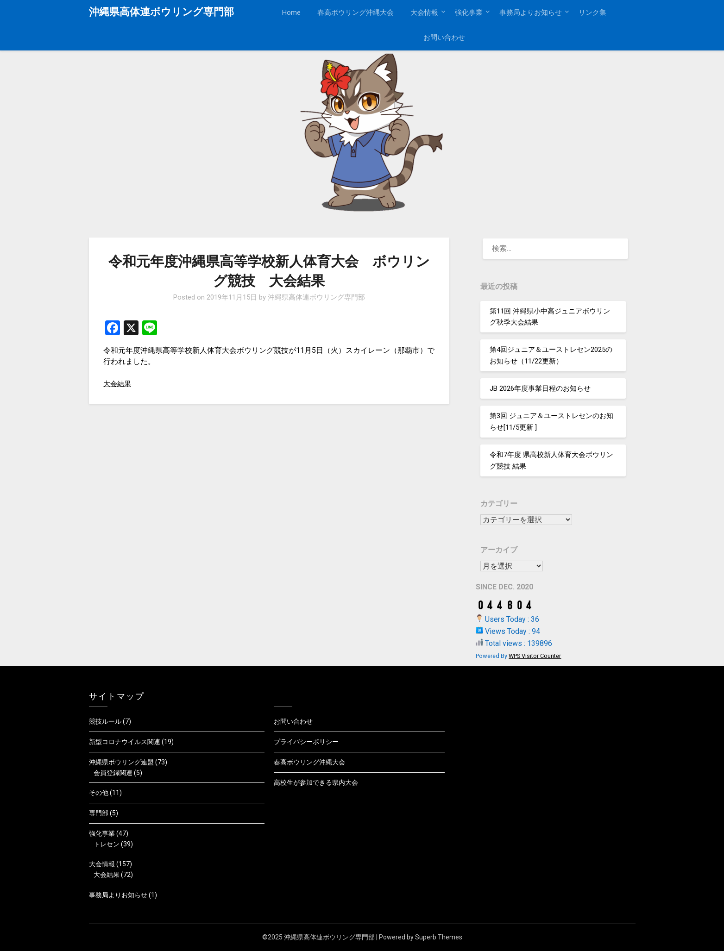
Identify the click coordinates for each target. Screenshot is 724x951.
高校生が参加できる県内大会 (316, 782)
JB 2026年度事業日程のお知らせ (540, 388)
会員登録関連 (113, 772)
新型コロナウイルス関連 (124, 741)
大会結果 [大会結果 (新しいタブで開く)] (118, 383)
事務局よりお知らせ (530, 12)
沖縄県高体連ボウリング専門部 (161, 12)
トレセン (107, 844)
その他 (98, 792)
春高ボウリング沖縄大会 (355, 12)
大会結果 (107, 874)
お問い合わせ (444, 37)
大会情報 (424, 12)
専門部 (98, 813)
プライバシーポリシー (306, 741)
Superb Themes (438, 937)
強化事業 (469, 12)
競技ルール (105, 721)
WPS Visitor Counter (535, 655)
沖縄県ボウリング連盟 (121, 762)
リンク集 (592, 12)
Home (291, 12)
